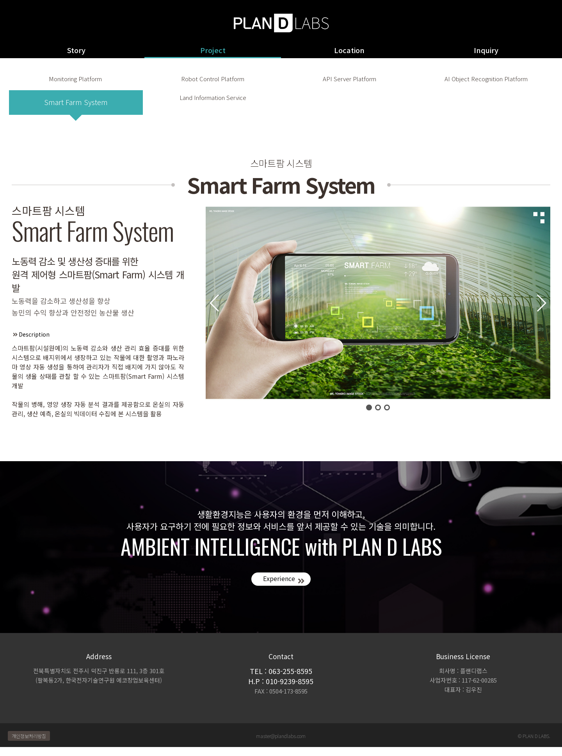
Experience (277, 588)
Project (213, 50)
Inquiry (486, 50)
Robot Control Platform (212, 83)
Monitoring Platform (75, 83)
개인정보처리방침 (29, 745)
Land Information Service (213, 111)
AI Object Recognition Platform (486, 83)
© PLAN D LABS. (534, 745)
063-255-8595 (290, 680)
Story (76, 50)
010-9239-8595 (289, 690)
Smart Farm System (76, 111)
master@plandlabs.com (281, 745)
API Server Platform (349, 83)
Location (349, 50)
